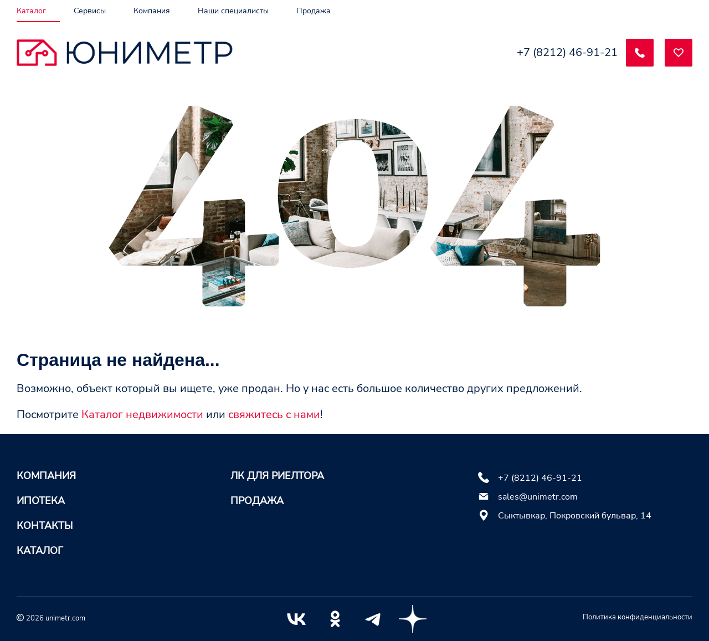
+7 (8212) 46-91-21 (567, 52)
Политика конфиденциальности (637, 617)
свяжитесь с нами (274, 414)
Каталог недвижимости (142, 414)
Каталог (40, 550)
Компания (46, 475)
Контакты (45, 525)
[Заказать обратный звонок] (640, 53)
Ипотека (41, 500)
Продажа (257, 500)
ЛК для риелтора (277, 475)
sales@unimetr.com (538, 497)
